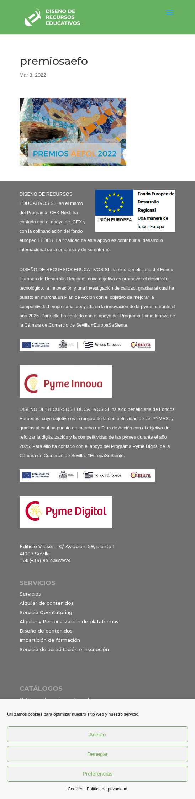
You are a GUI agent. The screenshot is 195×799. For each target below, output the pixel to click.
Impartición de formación (50, 640)
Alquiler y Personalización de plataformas (69, 621)
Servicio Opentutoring (46, 612)
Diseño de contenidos (46, 631)
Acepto (97, 734)
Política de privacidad (107, 789)
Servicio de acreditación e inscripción (64, 649)
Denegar (97, 754)
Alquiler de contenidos (47, 603)
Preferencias (97, 774)
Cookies (75, 789)
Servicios (30, 594)
